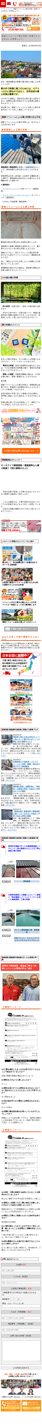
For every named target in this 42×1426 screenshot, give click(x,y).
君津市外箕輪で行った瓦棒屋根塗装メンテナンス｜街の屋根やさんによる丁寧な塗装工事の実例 (24, 848)
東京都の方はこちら (22, 693)
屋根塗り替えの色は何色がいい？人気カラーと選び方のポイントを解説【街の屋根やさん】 (26, 739)
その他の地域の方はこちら (22, 722)
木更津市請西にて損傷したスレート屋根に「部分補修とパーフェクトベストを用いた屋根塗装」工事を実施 (24, 897)
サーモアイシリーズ (11, 189)
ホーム (3, 9)
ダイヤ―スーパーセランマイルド (16, 195)
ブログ (9, 9)
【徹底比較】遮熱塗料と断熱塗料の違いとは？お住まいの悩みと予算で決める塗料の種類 (26, 813)
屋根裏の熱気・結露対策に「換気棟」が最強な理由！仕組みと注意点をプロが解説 (26, 789)
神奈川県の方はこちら (22, 707)
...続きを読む (10, 780)
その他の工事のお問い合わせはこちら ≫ (21, 451)
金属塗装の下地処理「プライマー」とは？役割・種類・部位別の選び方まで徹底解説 (26, 764)
